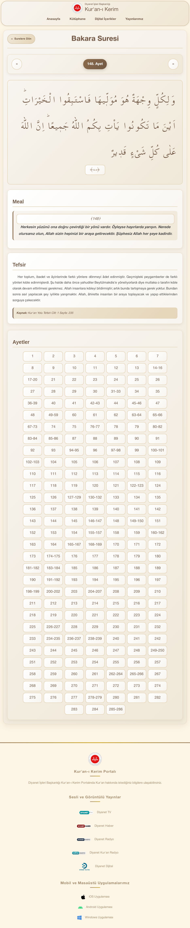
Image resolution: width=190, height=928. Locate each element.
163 (33, 545)
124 (158, 486)
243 (33, 651)
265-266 (136, 675)
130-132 (95, 498)
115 (137, 474)
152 (33, 533)
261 (95, 675)
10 (74, 368)
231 (137, 627)
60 (74, 416)
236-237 (74, 639)
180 (158, 557)
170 (116, 545)
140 (116, 510)
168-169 (95, 545)
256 (137, 663)
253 (74, 663)
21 (53, 380)
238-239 (95, 639)
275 (33, 698)
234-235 (53, 639)
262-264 (116, 675)
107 (116, 463)
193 (74, 580)
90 (137, 439)
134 (137, 498)
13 (137, 368)
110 (33, 474)
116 (158, 474)
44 (116, 404)
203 (74, 592)
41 (74, 404)
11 (95, 368)
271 (95, 686)
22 (74, 380)
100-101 (157, 451)
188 (137, 569)
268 (33, 686)
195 (116, 580)
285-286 (116, 710)
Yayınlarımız (134, 19)
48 (33, 416)
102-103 (32, 463)
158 (116, 533)
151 (158, 521)
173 (33, 557)
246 (95, 651)
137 (53, 510)
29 (74, 392)
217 (158, 604)
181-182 (32, 569)
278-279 (95, 698)
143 (33, 521)
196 (137, 580)
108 (137, 463)
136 (33, 510)
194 (95, 580)
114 (116, 474)
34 (137, 392)
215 (116, 604)
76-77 (95, 427)
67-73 (32, 427)
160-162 (157, 533)
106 (95, 463)
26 (158, 380)
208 (116, 592)
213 (74, 604)
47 (158, 404)
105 (74, 463)
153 (53, 533)
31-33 (116, 392)
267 (158, 675)
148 (116, 521)
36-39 (32, 404)
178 (116, 557)
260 (74, 675)
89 (116, 439)
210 (158, 592)
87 (74, 439)
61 (95, 416)
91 (158, 439)
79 (137, 427)
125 (33, 498)
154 (74, 533)
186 (95, 569)
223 (137, 616)
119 (74, 486)
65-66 (157, 416)
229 (95, 627)
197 (158, 580)
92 (33, 451)
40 (53, 404)
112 (74, 474)
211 (33, 604)
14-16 (157, 368)
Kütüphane (78, 19)
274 (158, 686)
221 (95, 616)
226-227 (53, 627)
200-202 (53, 592)
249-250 (157, 651)
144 (53, 521)
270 (74, 686)
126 (53, 498)
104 (53, 463)
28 (53, 392)
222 (116, 616)
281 (137, 698)
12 (116, 368)
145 (74, 521)
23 (95, 380)
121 (116, 486)
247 (116, 651)
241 (137, 639)
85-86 (53, 439)
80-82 (157, 427)
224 (158, 616)
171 (137, 545)
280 (116, 698)
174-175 (53, 557)
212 (53, 604)
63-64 (136, 416)
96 (95, 451)
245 (74, 651)
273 (137, 686)
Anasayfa (53, 19)
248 (137, 651)
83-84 (32, 439)
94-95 (74, 451)
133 (116, 498)
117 (33, 486)
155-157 (95, 533)
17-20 (32, 380)
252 (53, 663)
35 (158, 392)
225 (33, 627)
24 (116, 380)
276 (53, 698)
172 (158, 545)
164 (53, 545)
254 (95, 663)
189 (158, 569)
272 (116, 686)
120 (95, 486)
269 (53, 686)
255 (116, 663)
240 (116, 639)
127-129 (74, 498)
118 (53, 486)
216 (137, 604)
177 (95, 557)
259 (53, 675)
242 (158, 639)
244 (53, 651)
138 (74, 510)
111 (53, 474)
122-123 (136, 486)
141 (137, 510)
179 (137, 557)
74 (53, 427)
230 (116, 627)
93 (53, 451)
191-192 (53, 580)
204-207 (95, 592)
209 (137, 592)
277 (74, 698)
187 (116, 569)
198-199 (32, 592)
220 (74, 616)
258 (33, 675)
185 (74, 569)
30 (95, 392)
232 (158, 627)
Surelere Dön (22, 39)
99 (137, 451)
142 (158, 510)
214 (95, 604)
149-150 (136, 521)
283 (74, 710)
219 (53, 616)
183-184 (53, 569)
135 (158, 498)
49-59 (53, 416)
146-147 (95, 521)
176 (74, 557)
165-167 (74, 545)
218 (33, 616)
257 (158, 663)
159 (137, 533)
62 (116, 416)
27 (33, 392)
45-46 (136, 404)
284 (95, 710)
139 (95, 510)
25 (137, 380)
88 (95, 439)
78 (116, 427)
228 (74, 627)
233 (33, 639)
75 (74, 427)
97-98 (116, 451)
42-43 (95, 404)
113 (95, 474)
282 (158, 698)
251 (33, 663)
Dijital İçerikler (105, 19)
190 (33, 580)
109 (158, 463)
